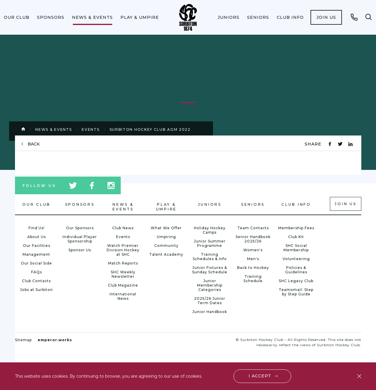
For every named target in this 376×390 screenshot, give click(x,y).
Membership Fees (296, 228)
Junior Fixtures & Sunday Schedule (209, 269)
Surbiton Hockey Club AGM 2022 (150, 129)
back (34, 144)
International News (123, 296)
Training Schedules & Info (210, 256)
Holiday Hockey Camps (210, 230)
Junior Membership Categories (209, 285)
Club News (123, 228)
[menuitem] (16, 17)
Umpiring (166, 237)
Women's (253, 250)
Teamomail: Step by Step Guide (296, 291)
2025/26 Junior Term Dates (209, 300)
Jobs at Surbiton (36, 289)
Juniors (228, 17)
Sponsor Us (79, 250)
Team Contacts (253, 228)
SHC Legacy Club (296, 281)
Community (166, 245)
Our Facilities (36, 245)
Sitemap (23, 340)
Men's (253, 259)
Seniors (258, 17)
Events (90, 129)
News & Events (92, 17)
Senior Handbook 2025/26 (253, 239)
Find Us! (36, 228)
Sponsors (50, 17)
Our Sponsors (80, 228)
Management (36, 254)
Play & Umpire (139, 17)
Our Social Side (36, 263)
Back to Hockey (253, 267)
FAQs (36, 272)
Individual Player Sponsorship (80, 239)
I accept (260, 376)
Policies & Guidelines (296, 269)
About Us (36, 237)
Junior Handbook (209, 311)
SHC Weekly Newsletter (123, 274)
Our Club (16, 17)
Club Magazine (123, 285)
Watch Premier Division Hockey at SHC (123, 250)
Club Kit (296, 237)
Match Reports (123, 263)
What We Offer (166, 228)
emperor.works (55, 340)
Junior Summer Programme (210, 243)
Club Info (290, 17)
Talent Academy (166, 254)
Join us (326, 17)
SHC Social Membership (296, 247)
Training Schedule (253, 278)
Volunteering (296, 259)
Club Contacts (36, 281)
